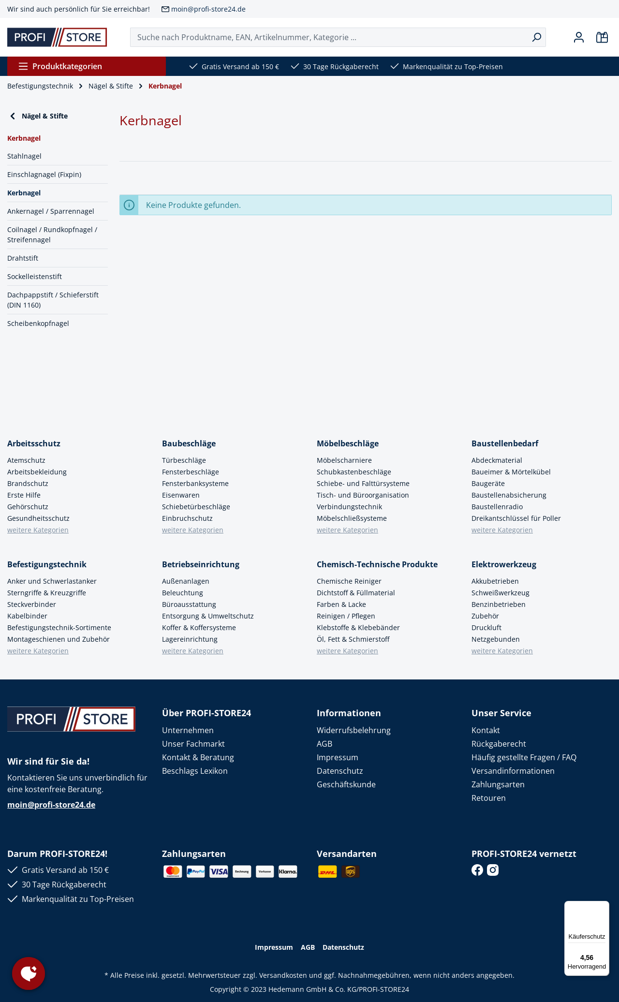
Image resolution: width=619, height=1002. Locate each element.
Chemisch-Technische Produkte (377, 564)
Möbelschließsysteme (352, 518)
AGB (324, 743)
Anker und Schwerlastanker (52, 581)
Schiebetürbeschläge (196, 506)
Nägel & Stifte (37, 116)
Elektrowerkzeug (504, 564)
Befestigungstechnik (47, 564)
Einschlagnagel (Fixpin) (44, 174)
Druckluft (486, 627)
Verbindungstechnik (349, 506)
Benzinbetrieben (499, 604)
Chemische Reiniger (349, 581)
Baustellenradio (497, 506)
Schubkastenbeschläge (354, 471)
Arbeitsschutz (33, 443)
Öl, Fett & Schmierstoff (353, 639)
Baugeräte (488, 483)
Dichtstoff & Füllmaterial (356, 592)
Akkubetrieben (495, 581)
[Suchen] (536, 37)
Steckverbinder (31, 604)
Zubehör (485, 615)
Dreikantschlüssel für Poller (516, 518)
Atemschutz (26, 460)
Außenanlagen (185, 581)
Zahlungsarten (498, 784)
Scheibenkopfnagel (38, 323)
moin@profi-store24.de (208, 9)
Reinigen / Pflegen (346, 615)
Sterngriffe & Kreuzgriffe (46, 592)
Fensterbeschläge (190, 471)
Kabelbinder (27, 615)
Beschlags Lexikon (195, 771)
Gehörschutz (27, 506)
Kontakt (486, 730)
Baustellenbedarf (505, 443)
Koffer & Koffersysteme (199, 627)
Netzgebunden (496, 639)
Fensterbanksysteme (195, 483)
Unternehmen (188, 730)
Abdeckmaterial (497, 460)
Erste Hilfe (24, 495)
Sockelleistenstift (34, 276)
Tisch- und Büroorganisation (363, 495)
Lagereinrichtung (190, 639)
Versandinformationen (513, 771)
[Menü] (603, 907)
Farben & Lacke (341, 604)
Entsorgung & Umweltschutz (208, 615)
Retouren (489, 798)
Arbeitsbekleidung (37, 471)
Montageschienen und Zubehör (58, 639)
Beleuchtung (182, 592)
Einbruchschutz (187, 518)
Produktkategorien (60, 66)
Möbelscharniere (344, 460)
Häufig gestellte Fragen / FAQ (524, 757)
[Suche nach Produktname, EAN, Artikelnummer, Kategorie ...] (329, 37)
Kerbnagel (24, 192)
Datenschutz (340, 771)
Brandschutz (27, 483)
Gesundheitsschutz (38, 518)
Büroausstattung (189, 604)
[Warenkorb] (602, 37)
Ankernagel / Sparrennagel (50, 211)
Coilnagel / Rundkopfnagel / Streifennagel (52, 234)
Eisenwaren (181, 495)
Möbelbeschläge (348, 443)
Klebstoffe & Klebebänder (358, 627)
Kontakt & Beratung (198, 757)
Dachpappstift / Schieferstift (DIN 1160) (53, 299)
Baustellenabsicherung (509, 495)
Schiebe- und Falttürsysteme (363, 483)
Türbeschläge (184, 460)
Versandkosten (283, 975)
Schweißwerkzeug (501, 592)
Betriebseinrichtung (200, 564)
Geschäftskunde (346, 784)
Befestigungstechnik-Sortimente (59, 627)
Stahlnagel (24, 156)
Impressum (337, 757)
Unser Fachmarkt (193, 743)
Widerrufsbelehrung (354, 730)
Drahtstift (22, 258)
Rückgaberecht (499, 743)
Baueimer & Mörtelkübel (511, 471)
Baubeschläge (189, 443)
